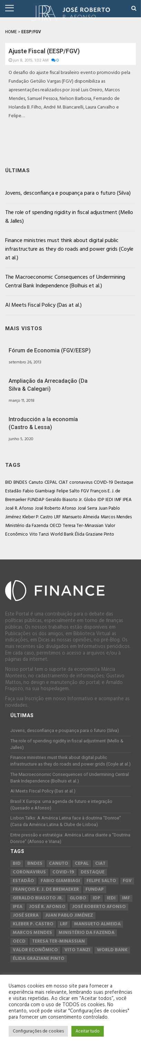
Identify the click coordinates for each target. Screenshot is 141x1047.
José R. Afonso (19, 508)
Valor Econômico (35, 950)
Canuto (36, 482)
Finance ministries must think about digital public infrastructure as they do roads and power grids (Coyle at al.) (69, 249)
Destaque (123, 482)
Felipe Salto (68, 491)
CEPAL (50, 482)
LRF (57, 517)
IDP (101, 499)
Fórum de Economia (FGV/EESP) (50, 350)
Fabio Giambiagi (39, 491)
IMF (117, 499)
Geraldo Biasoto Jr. (64, 499)
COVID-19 (103, 482)
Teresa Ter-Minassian (83, 525)
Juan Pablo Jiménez (69, 915)
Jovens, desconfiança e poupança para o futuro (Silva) (68, 193)
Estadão (13, 491)
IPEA (127, 499)
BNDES (20, 482)
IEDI (109, 499)
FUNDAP (36, 499)
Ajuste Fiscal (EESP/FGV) (44, 51)
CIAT (63, 482)
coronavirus (80, 482)
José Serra (87, 508)
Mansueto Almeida (80, 517)
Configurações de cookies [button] (38, 1031)
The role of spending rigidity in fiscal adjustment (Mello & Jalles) (69, 217)
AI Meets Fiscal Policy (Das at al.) (43, 305)
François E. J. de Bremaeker (46, 889)
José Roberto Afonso (55, 508)
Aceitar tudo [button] (87, 1031)
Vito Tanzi (39, 534)
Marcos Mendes (116, 517)
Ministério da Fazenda (26, 525)
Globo (90, 499)
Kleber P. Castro (37, 517)
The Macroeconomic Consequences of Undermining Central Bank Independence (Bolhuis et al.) (65, 281)
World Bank (61, 534)
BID (8, 482)
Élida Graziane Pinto (94, 534)
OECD (55, 525)
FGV (85, 491)
